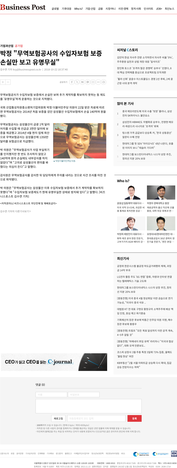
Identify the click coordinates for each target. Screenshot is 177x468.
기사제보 (50, 453)
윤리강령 (19, 453)
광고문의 (59, 453)
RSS (123, 453)
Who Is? (78, 8)
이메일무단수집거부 (81, 453)
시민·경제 (123, 8)
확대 (2, 82)
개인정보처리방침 (112, 453)
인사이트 (148, 8)
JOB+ (159, 8)
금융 (100, 8)
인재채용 (41, 453)
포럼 (12, 453)
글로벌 (55, 8)
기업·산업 (90, 8)
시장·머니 (110, 8)
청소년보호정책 (97, 453)
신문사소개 (4, 453)
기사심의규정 (30, 453)
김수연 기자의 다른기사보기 (14, 211)
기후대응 (66, 8)
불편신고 (68, 453)
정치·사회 (136, 8)
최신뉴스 (169, 8)
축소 (8, 82)
